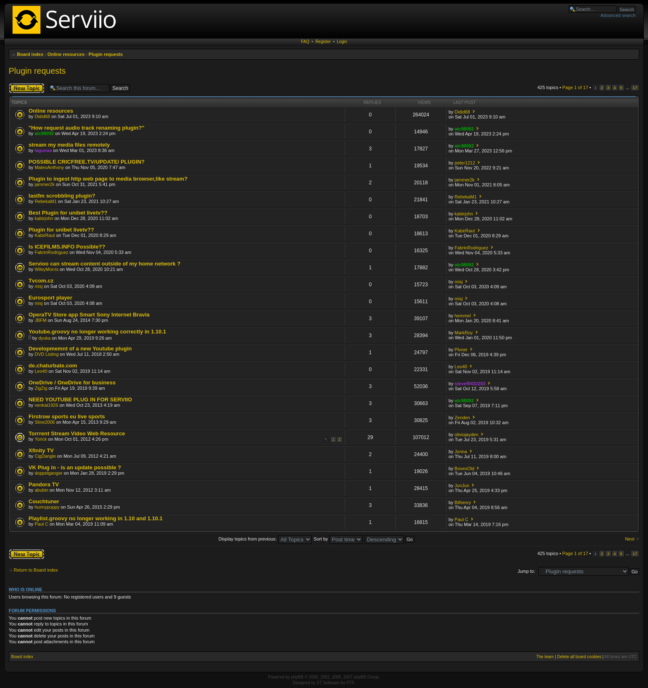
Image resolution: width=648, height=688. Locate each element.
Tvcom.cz (41, 281)
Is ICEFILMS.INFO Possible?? (67, 247)
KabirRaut (45, 235)
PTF (350, 683)
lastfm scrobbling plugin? (62, 196)
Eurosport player (50, 298)
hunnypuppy (47, 507)
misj (39, 286)
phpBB (297, 677)
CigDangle (45, 456)
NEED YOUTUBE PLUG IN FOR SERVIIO (80, 399)
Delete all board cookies (579, 656)
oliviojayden (466, 434)
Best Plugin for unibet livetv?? (68, 213)
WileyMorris (46, 269)
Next (629, 538)
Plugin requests (106, 54)
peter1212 (465, 162)
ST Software (328, 683)
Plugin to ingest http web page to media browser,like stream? (108, 179)
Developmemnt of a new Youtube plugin (80, 348)
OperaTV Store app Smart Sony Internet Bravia (89, 314)
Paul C (41, 523)
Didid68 (42, 116)
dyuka (44, 338)
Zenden (462, 417)
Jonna (461, 451)
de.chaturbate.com (53, 365)
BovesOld (465, 468)
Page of (575, 87)
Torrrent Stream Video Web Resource (77, 433)
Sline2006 (45, 422)
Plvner (461, 349)
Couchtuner (44, 501)
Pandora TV (44, 484)
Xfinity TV (41, 450)
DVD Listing (47, 354)
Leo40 (41, 371)
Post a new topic (27, 88)
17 (635, 87)
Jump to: (526, 571)
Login (342, 41)
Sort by (338, 538)
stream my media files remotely (69, 145)
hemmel (463, 315)
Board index (30, 54)
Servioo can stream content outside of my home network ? (104, 264)
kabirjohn (44, 218)
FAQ (305, 41)
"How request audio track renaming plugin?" (86, 128)
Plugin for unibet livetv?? (61, 230)
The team (545, 656)
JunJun (462, 485)
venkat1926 (46, 405)
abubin (41, 490)
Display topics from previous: (265, 538)
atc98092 (44, 133)
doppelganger (48, 473)
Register (323, 41)
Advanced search (618, 15)
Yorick (41, 439)
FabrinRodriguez (51, 252)
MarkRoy (464, 332)
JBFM (41, 320)
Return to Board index (36, 569)
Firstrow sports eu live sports (67, 416)
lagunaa (43, 150)
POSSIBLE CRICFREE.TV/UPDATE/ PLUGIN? (86, 162)
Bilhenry (463, 502)
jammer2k (45, 184)
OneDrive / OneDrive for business (72, 382)
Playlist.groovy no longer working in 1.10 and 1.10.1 (96, 518)
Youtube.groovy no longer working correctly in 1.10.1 (97, 331)
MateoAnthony (49, 167)
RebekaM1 (46, 201)
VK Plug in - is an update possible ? (75, 467)
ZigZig (41, 388)
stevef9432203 (470, 383)
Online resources (65, 54)
